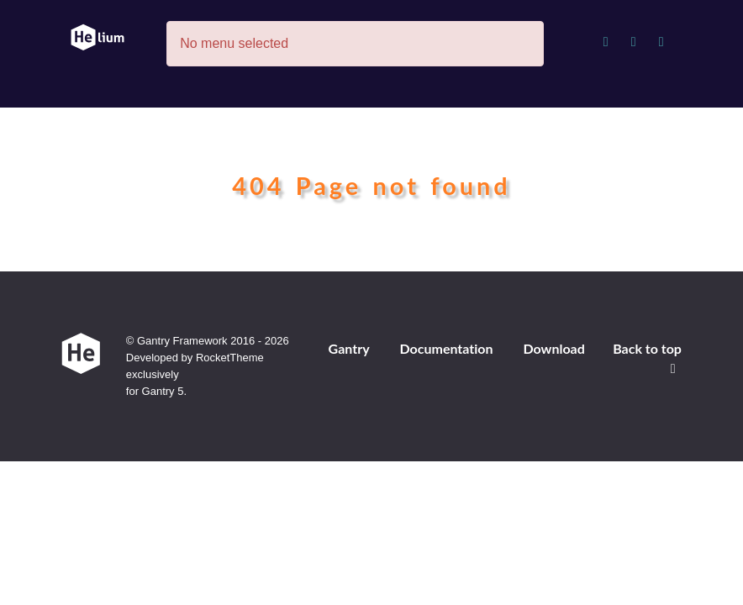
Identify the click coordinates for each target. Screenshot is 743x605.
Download (553, 348)
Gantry (349, 348)
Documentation (446, 348)
